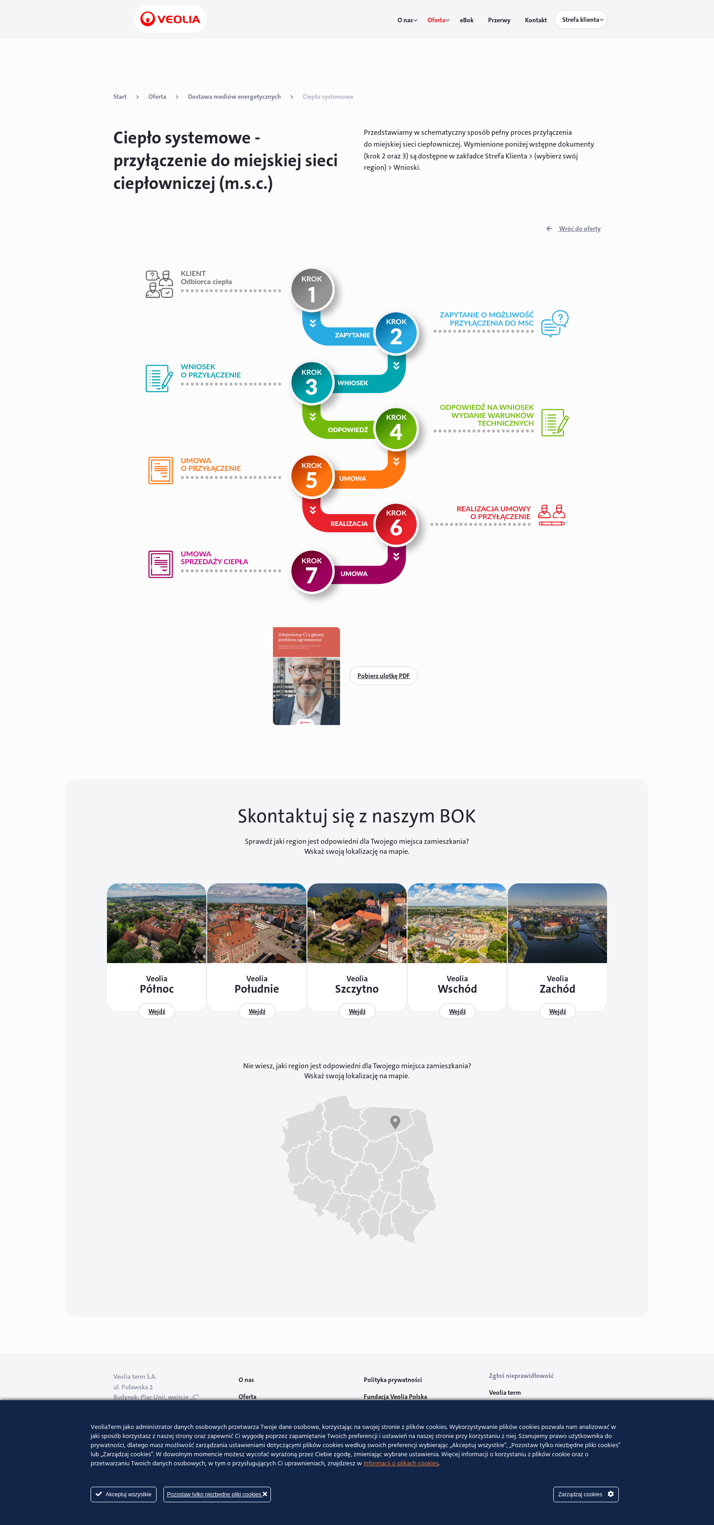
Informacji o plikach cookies (401, 1464)
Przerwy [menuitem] (504, 20)
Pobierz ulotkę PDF (383, 676)
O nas (246, 1375)
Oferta (157, 96)
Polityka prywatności (393, 1375)
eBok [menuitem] (476, 20)
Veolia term (505, 1387)
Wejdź (154, 1011)
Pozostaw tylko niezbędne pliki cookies (217, 1494)
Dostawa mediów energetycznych (234, 96)
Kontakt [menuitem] (537, 20)
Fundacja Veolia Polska (395, 1391)
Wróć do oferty (573, 228)
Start (120, 96)
